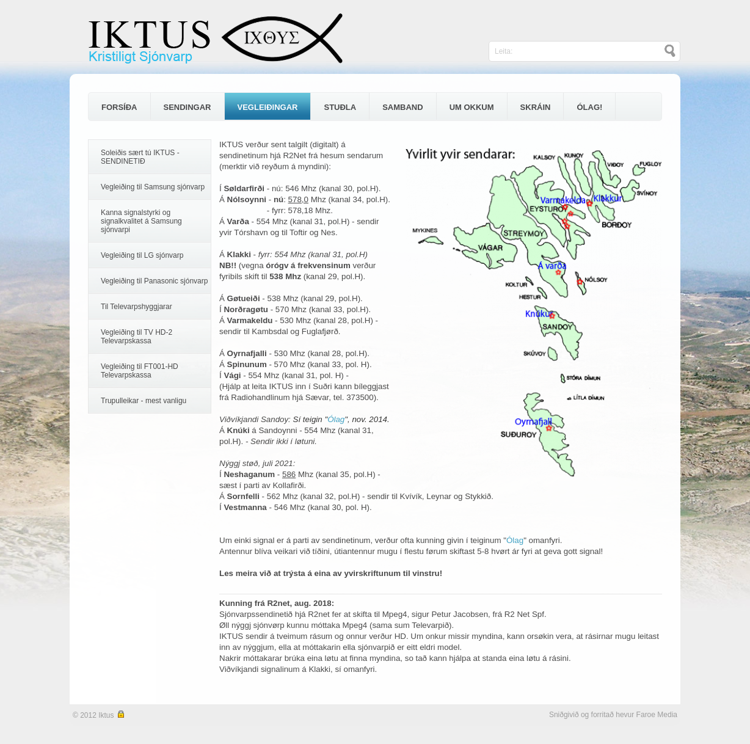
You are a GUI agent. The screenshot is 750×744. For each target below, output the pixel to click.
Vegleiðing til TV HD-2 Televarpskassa (136, 336)
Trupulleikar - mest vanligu (143, 400)
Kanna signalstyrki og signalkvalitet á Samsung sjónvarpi (141, 221)
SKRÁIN (535, 107)
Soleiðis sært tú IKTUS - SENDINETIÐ (140, 157)
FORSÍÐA (119, 107)
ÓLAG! (589, 107)
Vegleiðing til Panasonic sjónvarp (154, 281)
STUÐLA (340, 107)
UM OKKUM (472, 107)
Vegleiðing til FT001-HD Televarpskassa (139, 370)
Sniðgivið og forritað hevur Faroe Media (613, 714)
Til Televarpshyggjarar (136, 306)
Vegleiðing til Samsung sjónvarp (153, 187)
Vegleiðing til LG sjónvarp (142, 255)
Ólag (335, 419)
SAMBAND (402, 107)
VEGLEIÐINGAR (268, 107)
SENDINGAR (187, 107)
